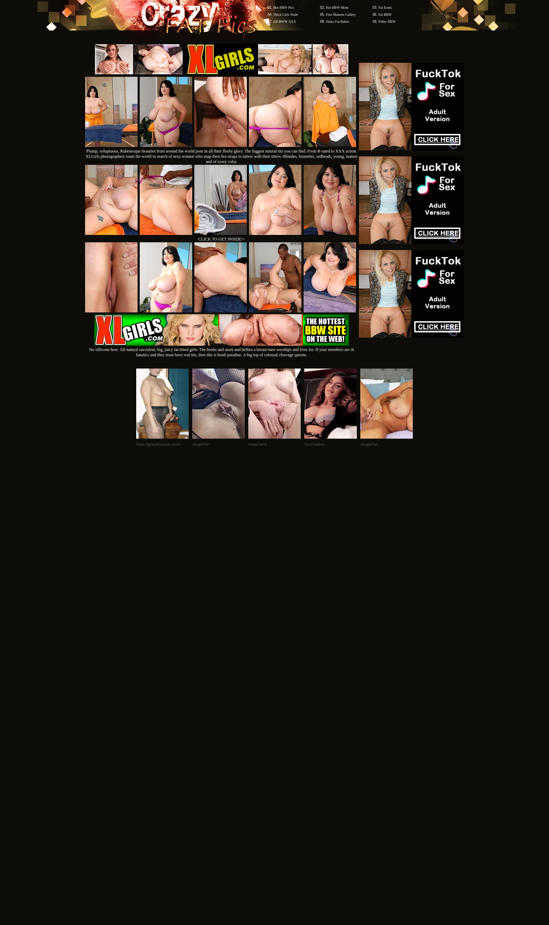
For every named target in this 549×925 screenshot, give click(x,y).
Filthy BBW (387, 21)
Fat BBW (385, 14)
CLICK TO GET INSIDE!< (221, 239)
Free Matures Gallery (341, 14)
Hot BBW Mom (337, 7)
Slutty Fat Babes (337, 21)
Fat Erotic (385, 7)
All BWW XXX (284, 21)
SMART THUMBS (287, 791)
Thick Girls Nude (285, 14)
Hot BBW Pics (283, 7)
